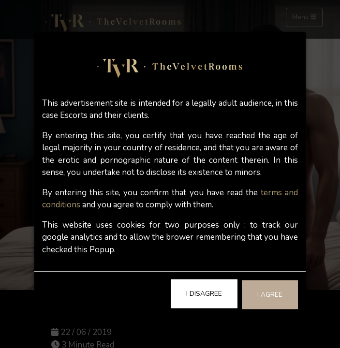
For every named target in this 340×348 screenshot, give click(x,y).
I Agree (269, 294)
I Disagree (204, 293)
